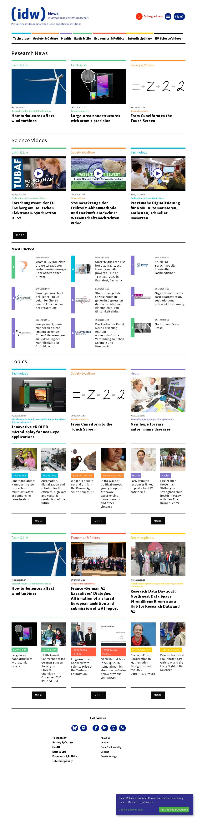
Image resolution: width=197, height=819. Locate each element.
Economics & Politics (110, 38)
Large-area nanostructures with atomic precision (95, 118)
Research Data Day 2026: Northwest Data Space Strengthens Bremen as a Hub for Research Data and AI (155, 601)
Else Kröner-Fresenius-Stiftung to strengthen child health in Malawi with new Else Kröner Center (171, 492)
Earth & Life (83, 38)
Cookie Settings (109, 756)
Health (66, 38)
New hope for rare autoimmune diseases (151, 426)
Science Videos (169, 38)
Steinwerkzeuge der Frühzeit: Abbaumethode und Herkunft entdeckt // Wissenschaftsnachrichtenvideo (95, 213)
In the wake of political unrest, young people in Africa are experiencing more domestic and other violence (112, 493)
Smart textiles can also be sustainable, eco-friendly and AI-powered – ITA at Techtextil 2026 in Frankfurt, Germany (110, 271)
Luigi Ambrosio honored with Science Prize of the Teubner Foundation (81, 666)
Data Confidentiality (111, 747)
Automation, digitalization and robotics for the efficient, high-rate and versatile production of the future (53, 492)
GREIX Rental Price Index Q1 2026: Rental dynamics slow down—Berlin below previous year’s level (113, 668)
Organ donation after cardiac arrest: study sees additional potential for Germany (170, 298)
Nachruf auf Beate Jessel (167, 326)
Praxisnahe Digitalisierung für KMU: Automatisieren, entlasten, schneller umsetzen (155, 210)
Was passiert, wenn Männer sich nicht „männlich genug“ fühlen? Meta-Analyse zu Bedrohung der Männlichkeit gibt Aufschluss (50, 335)
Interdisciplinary (141, 38)
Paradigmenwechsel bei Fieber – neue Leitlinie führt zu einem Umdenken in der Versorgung (49, 300)
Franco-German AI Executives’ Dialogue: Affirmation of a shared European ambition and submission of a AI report (94, 598)
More (20, 235)
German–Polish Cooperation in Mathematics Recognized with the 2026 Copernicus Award (143, 664)
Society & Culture (45, 38)
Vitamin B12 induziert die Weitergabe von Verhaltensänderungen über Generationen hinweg (51, 269)
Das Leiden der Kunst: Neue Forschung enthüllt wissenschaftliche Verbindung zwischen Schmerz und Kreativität (110, 335)
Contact (105, 751)
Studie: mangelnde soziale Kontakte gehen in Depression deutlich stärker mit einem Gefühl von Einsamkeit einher (109, 302)
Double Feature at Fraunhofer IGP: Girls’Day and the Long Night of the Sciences (172, 662)
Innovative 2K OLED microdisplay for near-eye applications (35, 432)
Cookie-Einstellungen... (132, 809)
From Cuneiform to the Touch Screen (151, 118)
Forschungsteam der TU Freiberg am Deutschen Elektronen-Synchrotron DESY (34, 210)
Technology (21, 38)
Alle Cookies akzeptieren (174, 809)
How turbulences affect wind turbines (33, 118)
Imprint (105, 742)
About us (105, 738)
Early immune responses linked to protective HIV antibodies (142, 486)
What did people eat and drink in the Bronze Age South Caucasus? (82, 486)
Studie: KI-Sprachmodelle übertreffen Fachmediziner (165, 267)
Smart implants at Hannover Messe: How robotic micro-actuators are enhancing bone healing (23, 490)
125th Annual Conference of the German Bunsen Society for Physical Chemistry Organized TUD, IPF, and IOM (53, 668)
